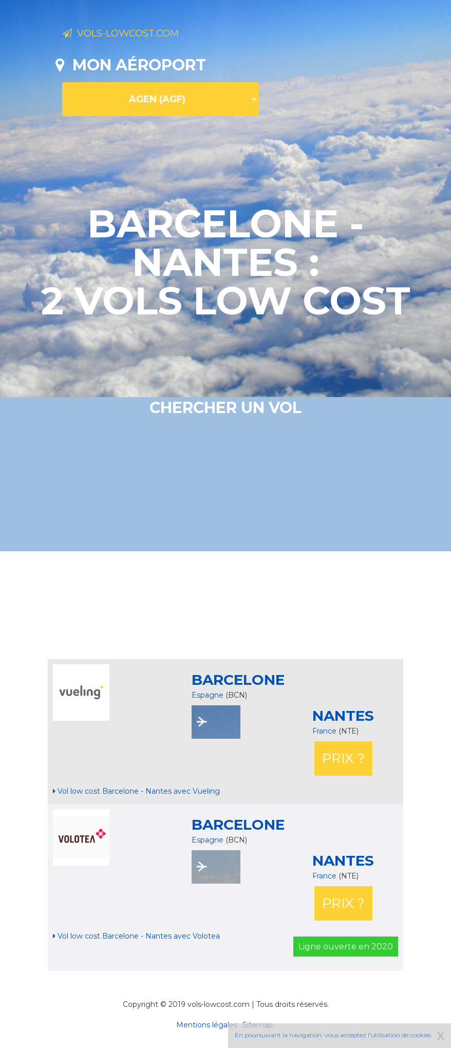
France (325, 731)
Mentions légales (206, 1025)
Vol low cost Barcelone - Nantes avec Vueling (136, 791)
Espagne (207, 695)
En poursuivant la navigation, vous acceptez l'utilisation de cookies (333, 1035)
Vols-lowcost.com (143, 35)
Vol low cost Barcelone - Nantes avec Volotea (136, 936)
